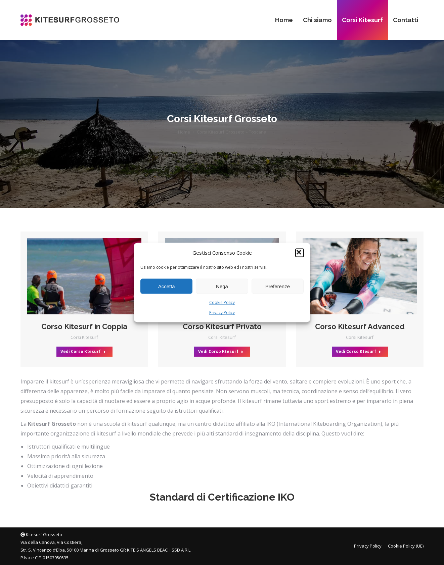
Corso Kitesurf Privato (222, 326)
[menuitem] (284, 20)
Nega (222, 286)
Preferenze (277, 286)
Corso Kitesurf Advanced (360, 326)
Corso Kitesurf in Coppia (84, 326)
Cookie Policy (222, 302)
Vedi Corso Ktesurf (83, 351)
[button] (300, 253)
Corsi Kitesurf (84, 337)
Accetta (166, 286)
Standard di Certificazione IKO (222, 497)
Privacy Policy (222, 312)
